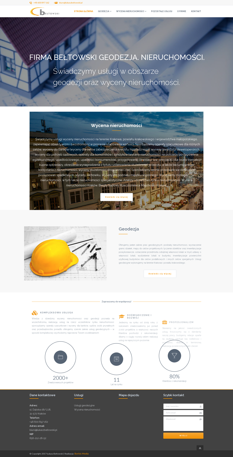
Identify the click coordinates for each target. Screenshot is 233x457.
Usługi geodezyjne (84, 405)
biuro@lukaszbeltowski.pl (43, 430)
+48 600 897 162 (39, 421)
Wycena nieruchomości (87, 409)
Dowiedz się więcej (116, 197)
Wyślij (183, 436)
